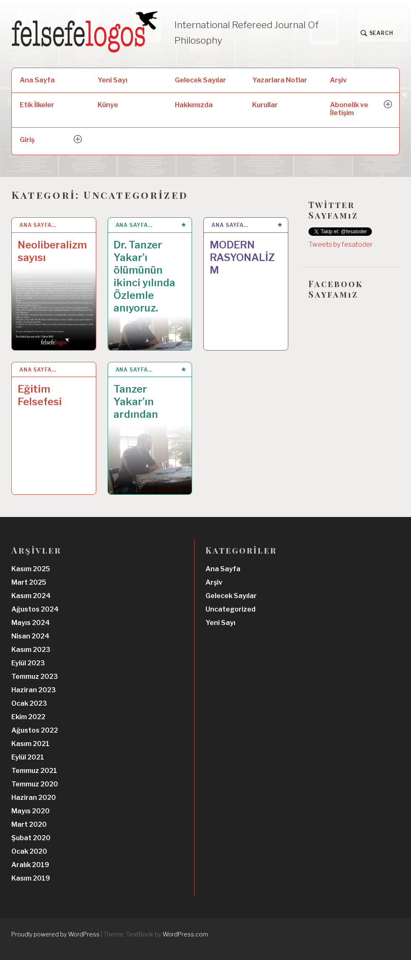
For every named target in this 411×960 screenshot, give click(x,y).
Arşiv (338, 80)
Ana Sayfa (37, 80)
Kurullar (265, 105)
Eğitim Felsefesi (40, 395)
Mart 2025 (28, 582)
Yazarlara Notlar (279, 80)
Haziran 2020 (33, 798)
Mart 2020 (29, 824)
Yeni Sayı (112, 80)
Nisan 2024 (30, 636)
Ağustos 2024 (35, 609)
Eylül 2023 (28, 663)
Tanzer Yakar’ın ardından (135, 401)
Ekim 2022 (28, 717)
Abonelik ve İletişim (349, 109)
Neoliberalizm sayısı (52, 251)
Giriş (27, 140)
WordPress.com (185, 934)
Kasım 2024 (31, 596)
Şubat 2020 (30, 838)
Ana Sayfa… (37, 225)
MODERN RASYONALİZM (242, 257)
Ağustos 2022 (34, 730)
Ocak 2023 (29, 703)
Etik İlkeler (37, 105)
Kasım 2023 (30, 650)
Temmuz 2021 (34, 771)
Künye (107, 105)
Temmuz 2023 (34, 676)
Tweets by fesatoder (340, 244)
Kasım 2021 (30, 744)
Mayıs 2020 (30, 811)
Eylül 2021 (27, 757)
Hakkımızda (194, 105)
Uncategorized (231, 609)
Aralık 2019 (30, 865)
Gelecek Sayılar (200, 80)
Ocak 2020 (29, 851)
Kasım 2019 (30, 878)
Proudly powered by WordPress (55, 934)
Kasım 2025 (30, 569)
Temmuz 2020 (34, 784)
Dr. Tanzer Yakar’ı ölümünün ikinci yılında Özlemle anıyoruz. (144, 276)
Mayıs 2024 (30, 623)
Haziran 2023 (33, 690)
